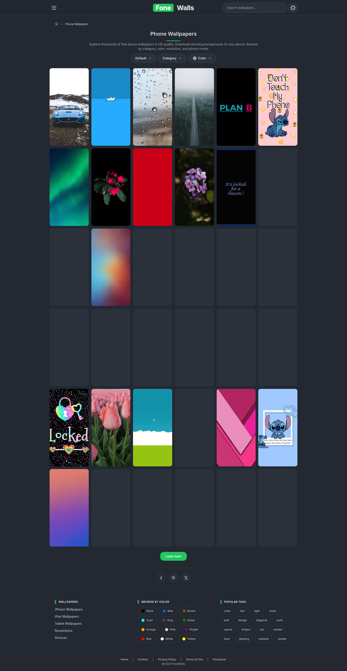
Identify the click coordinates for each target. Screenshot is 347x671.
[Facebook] (161, 577)
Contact (143, 659)
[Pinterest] (173, 577)
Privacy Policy (167, 659)
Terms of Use (194, 659)
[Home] (56, 23)
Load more (173, 556)
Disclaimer (219, 659)
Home (124, 659)
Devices (61, 638)
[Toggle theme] (293, 7)
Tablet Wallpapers (68, 623)
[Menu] (54, 7)
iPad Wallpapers (67, 616)
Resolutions (63, 630)
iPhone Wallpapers (69, 609)
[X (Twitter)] (185, 577)
